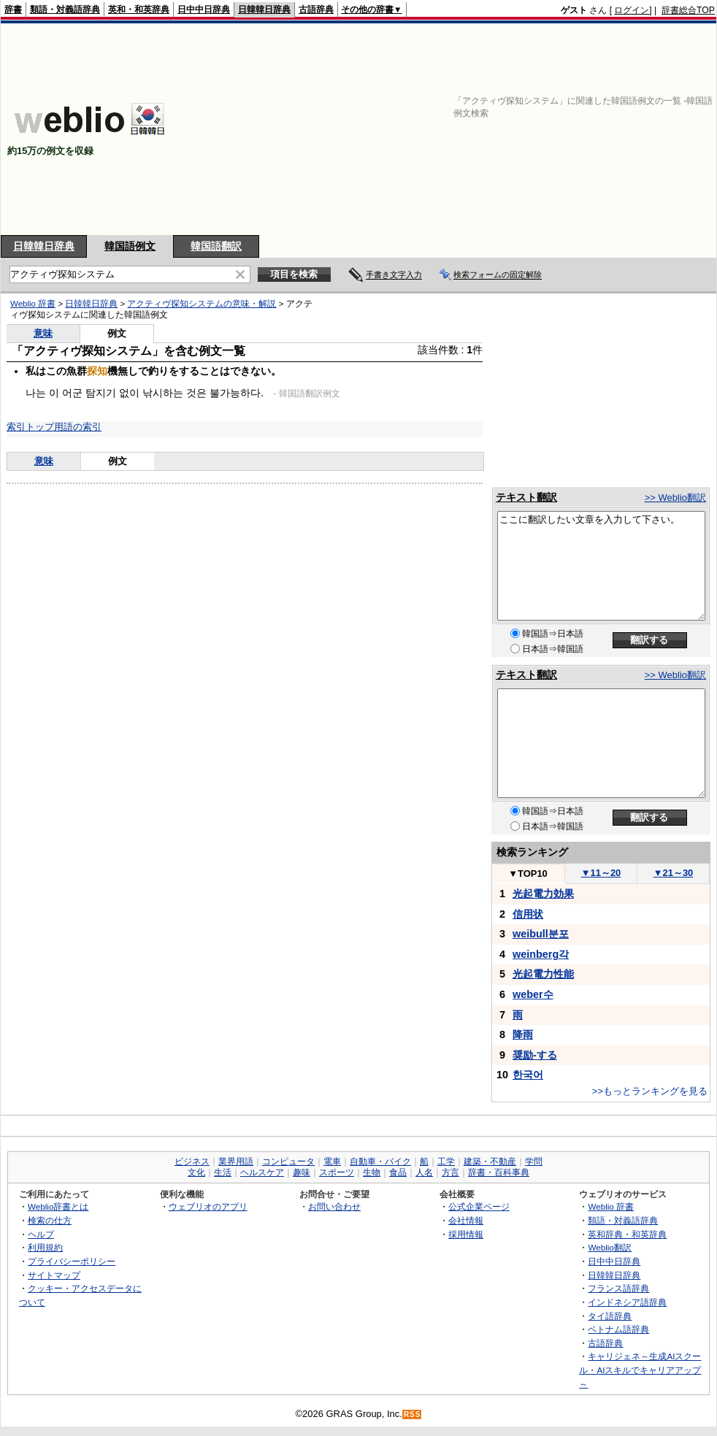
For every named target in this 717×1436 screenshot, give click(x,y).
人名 (424, 1172)
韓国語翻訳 (216, 246)
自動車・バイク (380, 1161)
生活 (222, 1172)
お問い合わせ (334, 1206)
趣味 (301, 1172)
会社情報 (465, 1220)
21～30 (673, 872)
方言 (450, 1172)
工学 (446, 1161)
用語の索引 (77, 426)
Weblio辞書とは (58, 1206)
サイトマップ (54, 1275)
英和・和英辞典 (138, 9)
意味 (43, 333)
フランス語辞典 (618, 1288)
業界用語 (235, 1161)
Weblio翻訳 (609, 1247)
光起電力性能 (543, 974)
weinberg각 (541, 954)
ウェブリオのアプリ (208, 1206)
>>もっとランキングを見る (650, 1091)
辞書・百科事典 (498, 1172)
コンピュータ (288, 1161)
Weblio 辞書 (32, 303)
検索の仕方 (50, 1220)
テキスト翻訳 (526, 497)
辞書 (13, 9)
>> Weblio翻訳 (675, 497)
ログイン (631, 10)
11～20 (601, 872)
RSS (412, 1414)
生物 (371, 1172)
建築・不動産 (490, 1161)
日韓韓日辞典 (264, 9)
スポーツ (336, 1172)
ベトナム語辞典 (618, 1329)
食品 (398, 1172)
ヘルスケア (262, 1172)
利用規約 (45, 1247)
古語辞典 (316, 9)
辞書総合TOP (688, 10)
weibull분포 (541, 934)
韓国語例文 (130, 246)
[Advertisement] (526, 129)
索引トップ (30, 426)
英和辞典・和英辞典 (627, 1234)
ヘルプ (41, 1234)
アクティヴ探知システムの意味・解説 (201, 303)
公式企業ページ (479, 1206)
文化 (196, 1172)
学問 (533, 1161)
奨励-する (535, 1055)
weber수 (533, 994)
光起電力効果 (543, 893)
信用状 (528, 914)
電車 (332, 1161)
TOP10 (528, 873)
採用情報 (465, 1234)
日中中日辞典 (203, 9)
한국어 (528, 1074)
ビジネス (192, 1161)
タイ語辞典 (610, 1316)
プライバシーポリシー (71, 1261)
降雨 (523, 1034)
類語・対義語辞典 (65, 9)
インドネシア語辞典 (627, 1302)
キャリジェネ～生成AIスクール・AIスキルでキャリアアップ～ (640, 1369)
